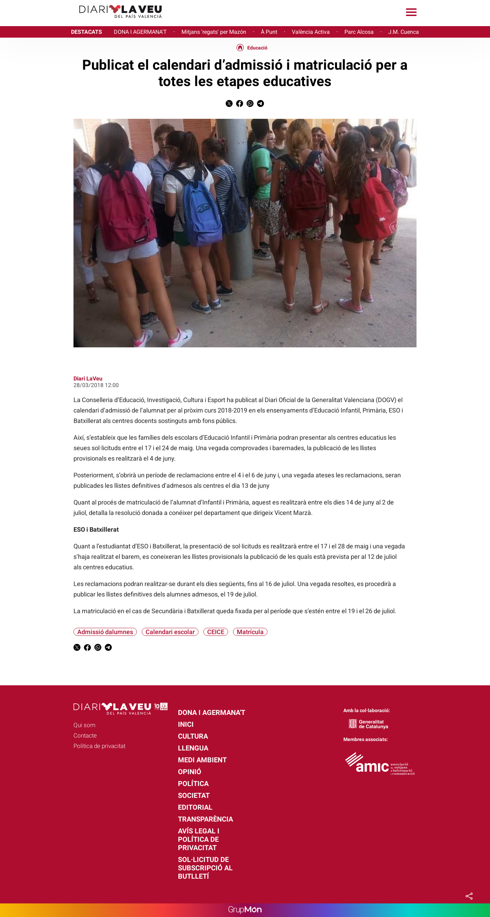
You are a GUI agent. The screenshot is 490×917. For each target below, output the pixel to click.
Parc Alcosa (359, 32)
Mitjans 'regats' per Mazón (213, 32)
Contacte (85, 735)
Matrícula (250, 631)
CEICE (215, 631)
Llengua (193, 748)
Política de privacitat (99, 745)
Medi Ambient (202, 760)
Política (193, 783)
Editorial (195, 807)
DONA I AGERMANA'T (140, 32)
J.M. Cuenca (403, 32)
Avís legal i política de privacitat (198, 839)
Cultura (193, 736)
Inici (186, 724)
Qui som (84, 725)
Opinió (189, 772)
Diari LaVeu (87, 378)
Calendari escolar (170, 631)
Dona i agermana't (211, 712)
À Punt (269, 32)
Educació (257, 47)
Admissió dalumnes (105, 631)
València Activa (311, 32)
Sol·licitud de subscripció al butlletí (205, 867)
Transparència (205, 819)
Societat (194, 795)
